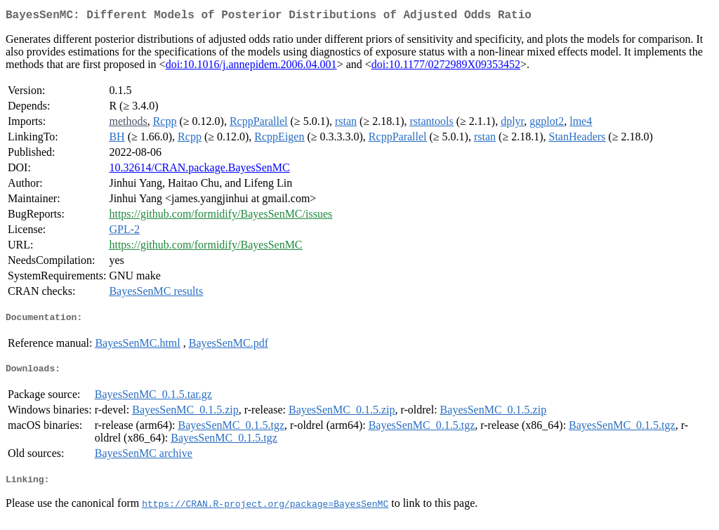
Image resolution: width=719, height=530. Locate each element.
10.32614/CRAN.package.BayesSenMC (199, 170)
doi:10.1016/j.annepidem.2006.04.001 (251, 67)
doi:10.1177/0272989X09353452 (445, 67)
